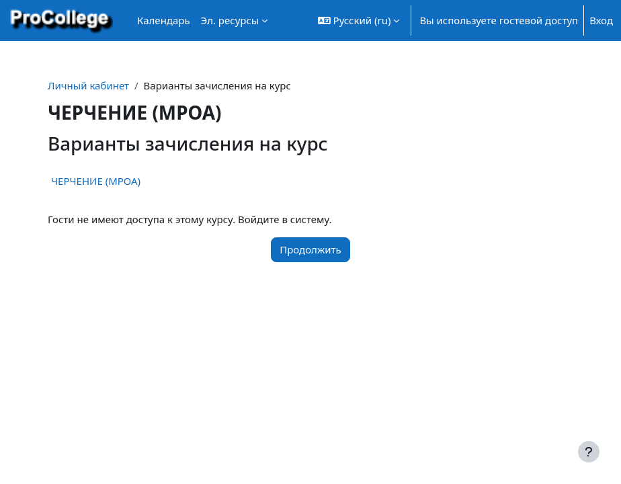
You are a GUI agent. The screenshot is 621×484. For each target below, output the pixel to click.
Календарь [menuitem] (163, 20)
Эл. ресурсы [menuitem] (230, 20)
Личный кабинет (88, 85)
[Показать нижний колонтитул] (588, 451)
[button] (359, 20)
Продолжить (310, 249)
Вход (601, 20)
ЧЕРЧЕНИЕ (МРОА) (95, 181)
